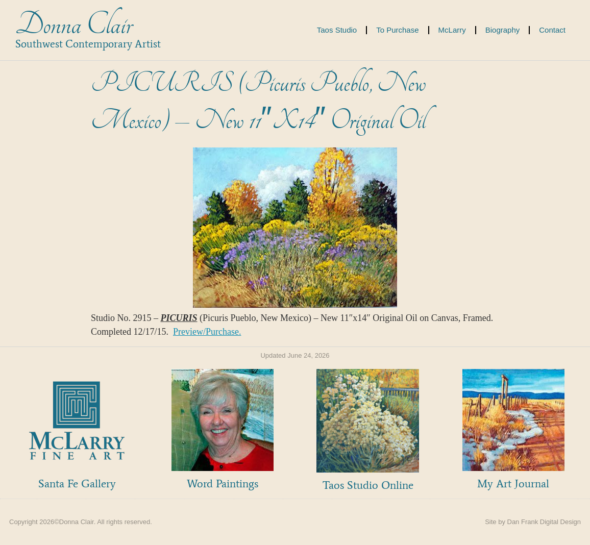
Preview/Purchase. (207, 332)
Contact (552, 30)
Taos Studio (337, 30)
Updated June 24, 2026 (294, 355)
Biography (502, 30)
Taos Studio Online (368, 485)
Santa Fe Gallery (77, 483)
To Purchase (397, 30)
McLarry (452, 30)
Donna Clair (73, 24)
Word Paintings (222, 483)
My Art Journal (513, 483)
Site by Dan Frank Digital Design (533, 522)
